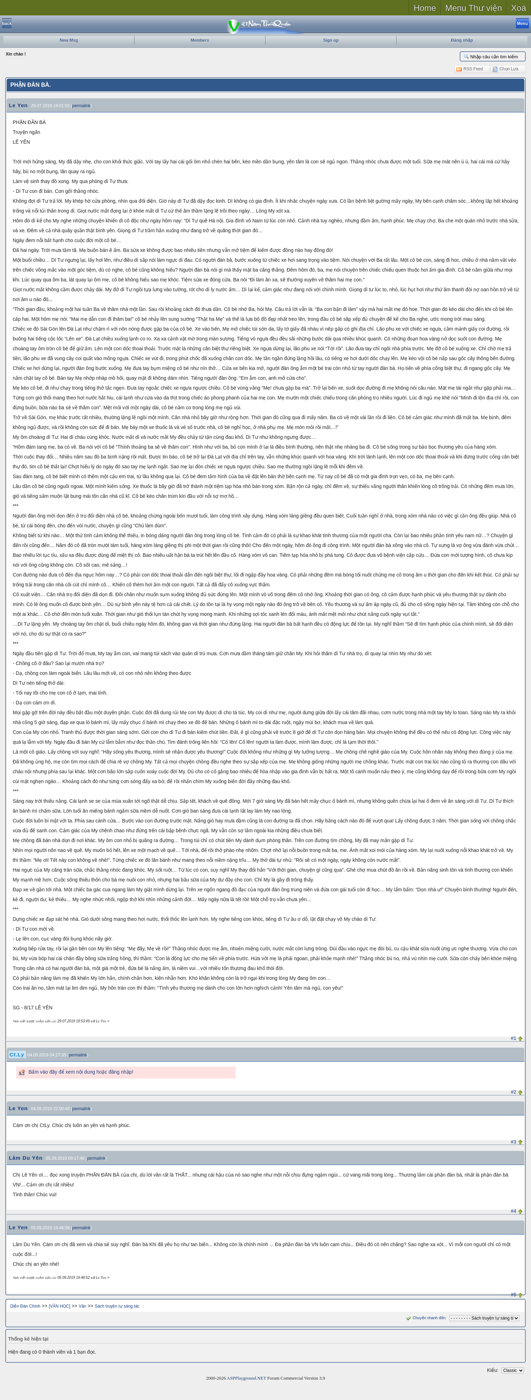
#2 (513, 1092)
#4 (513, 1211)
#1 (513, 1038)
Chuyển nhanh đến (425, 1318)
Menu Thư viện (473, 8)
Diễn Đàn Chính (25, 1306)
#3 (513, 1142)
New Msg (69, 40)
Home (425, 8)
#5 (513, 1294)
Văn (82, 1306)
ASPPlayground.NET (246, 1378)
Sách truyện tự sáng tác (117, 1306)
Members (200, 40)
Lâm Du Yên (25, 1158)
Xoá (518, 8)
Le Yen (18, 105)
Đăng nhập (462, 40)
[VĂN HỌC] (59, 1306)
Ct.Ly (16, 1054)
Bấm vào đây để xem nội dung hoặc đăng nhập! (80, 1072)
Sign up (331, 40)
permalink (81, 105)
